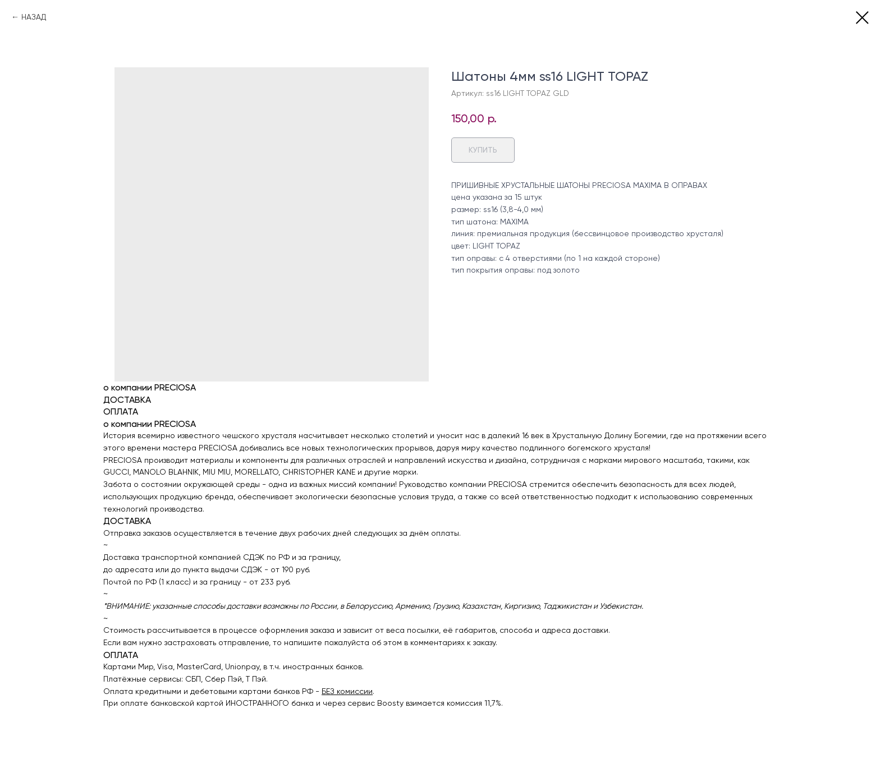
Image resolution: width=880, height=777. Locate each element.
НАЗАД (33, 16)
